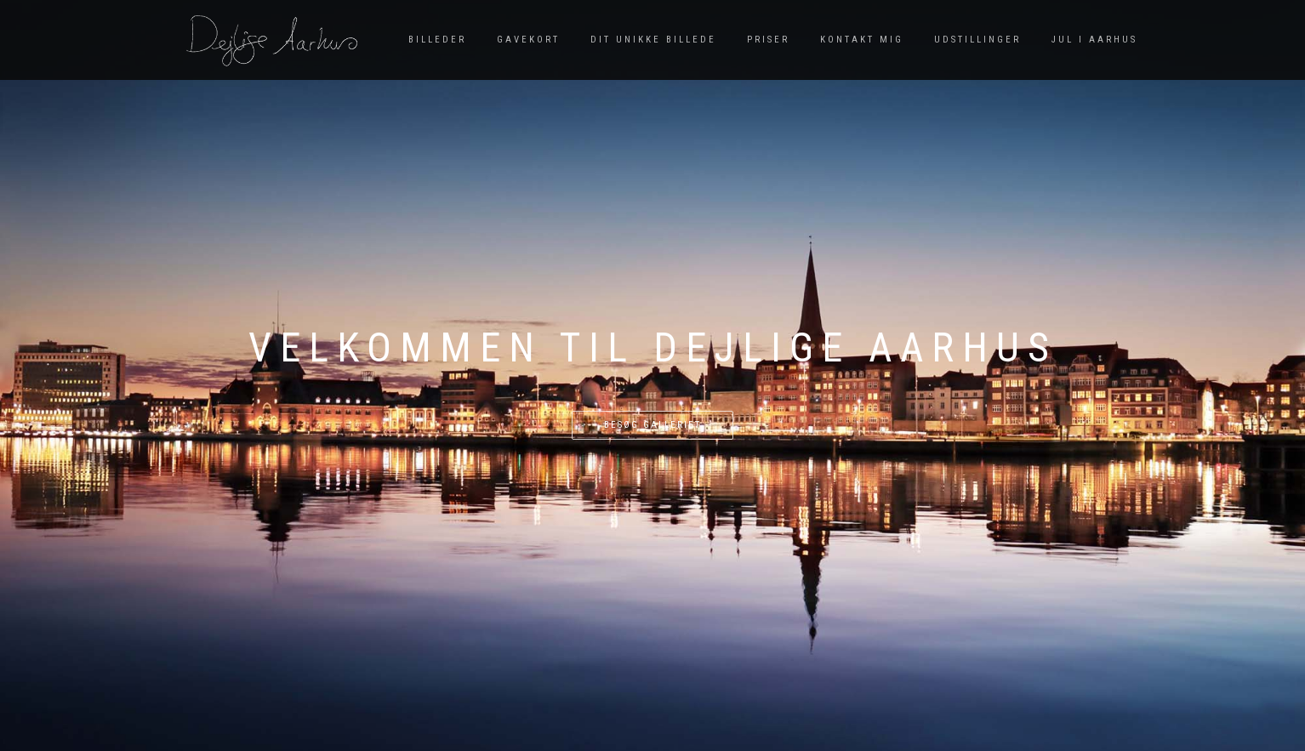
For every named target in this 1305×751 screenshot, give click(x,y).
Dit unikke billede (653, 39)
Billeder (437, 39)
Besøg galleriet (652, 424)
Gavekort (528, 39)
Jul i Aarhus (1094, 39)
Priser (768, 39)
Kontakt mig (861, 39)
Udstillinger (977, 39)
